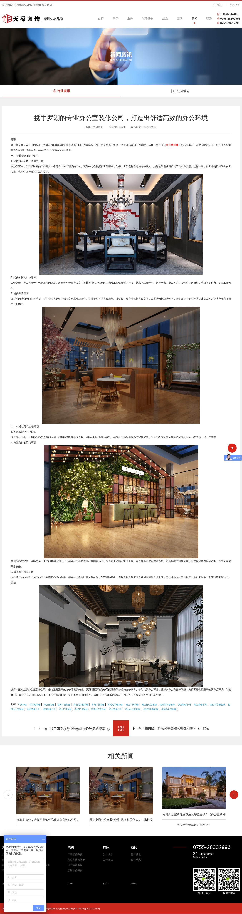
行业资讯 (136, 854)
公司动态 (136, 859)
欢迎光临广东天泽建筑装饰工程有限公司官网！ (28, 4)
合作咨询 (235, 4)
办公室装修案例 (76, 859)
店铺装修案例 (75, 870)
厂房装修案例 (75, 854)
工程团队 (108, 859)
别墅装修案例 (75, 865)
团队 (180, 18)
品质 (165, 18)
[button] (233, 794)
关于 (115, 18)
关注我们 (217, 4)
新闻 (194, 18)
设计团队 (108, 854)
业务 (130, 18)
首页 (101, 18)
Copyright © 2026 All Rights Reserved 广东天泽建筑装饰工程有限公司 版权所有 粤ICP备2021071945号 (51, 908)
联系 (209, 18)
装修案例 (147, 18)
